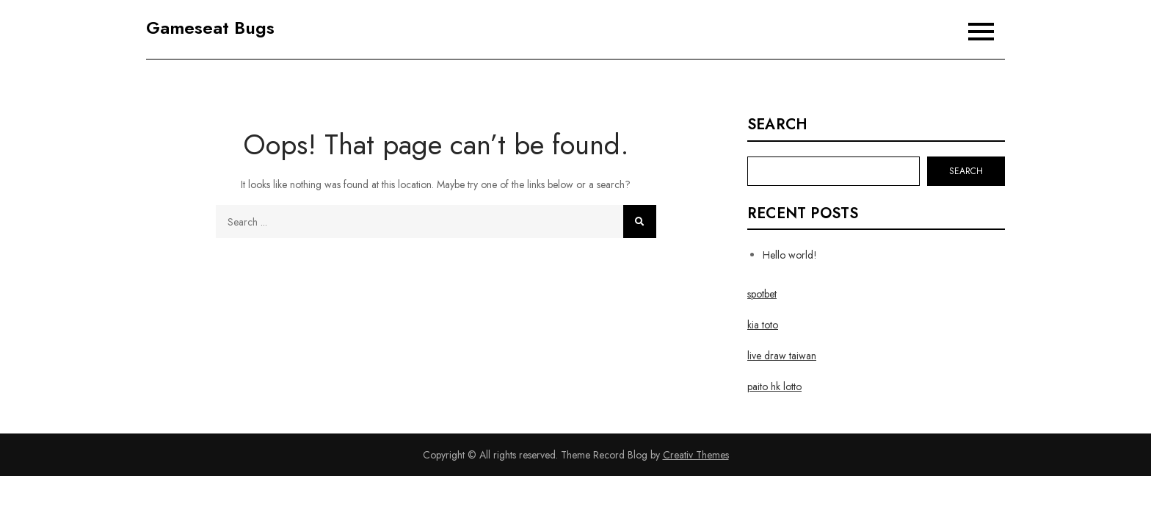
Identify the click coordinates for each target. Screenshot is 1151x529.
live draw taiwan (781, 355)
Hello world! (790, 255)
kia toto (762, 324)
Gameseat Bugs (210, 27)
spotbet (762, 294)
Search (777, 125)
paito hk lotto (774, 386)
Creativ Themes (696, 454)
